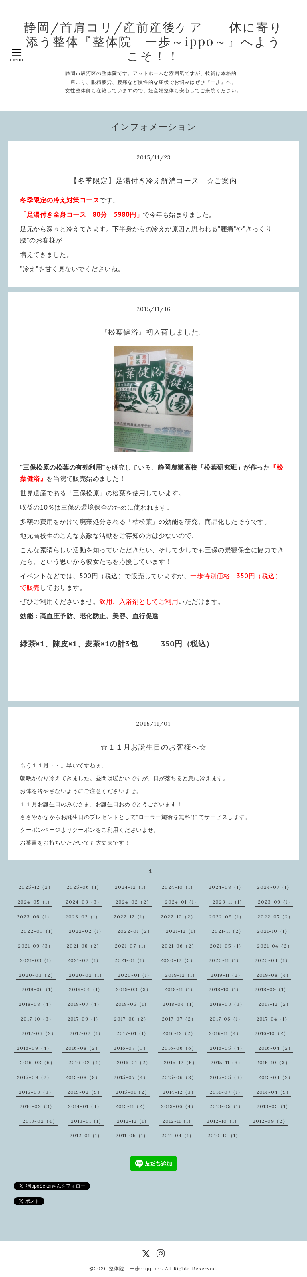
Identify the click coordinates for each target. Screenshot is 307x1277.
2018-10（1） (225, 989)
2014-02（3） (37, 1106)
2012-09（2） (270, 1121)
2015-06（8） (179, 1077)
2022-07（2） (275, 917)
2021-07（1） (131, 946)
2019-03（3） (133, 989)
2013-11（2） (131, 1106)
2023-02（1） (82, 917)
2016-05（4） (227, 1048)
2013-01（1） (87, 1121)
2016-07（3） (131, 1048)
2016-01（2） (134, 1062)
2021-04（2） (274, 946)
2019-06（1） (39, 989)
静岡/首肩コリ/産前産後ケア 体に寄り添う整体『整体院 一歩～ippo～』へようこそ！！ (153, 41)
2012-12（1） (133, 1121)
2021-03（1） (37, 960)
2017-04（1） (273, 1019)
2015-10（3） (273, 1062)
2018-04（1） (180, 1004)
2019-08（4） (273, 975)
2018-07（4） (84, 1004)
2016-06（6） (179, 1048)
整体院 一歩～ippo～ (135, 1268)
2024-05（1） (34, 902)
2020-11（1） (225, 960)
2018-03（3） (227, 1004)
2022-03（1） (38, 931)
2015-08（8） (82, 1077)
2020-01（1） (135, 975)
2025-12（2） (35, 887)
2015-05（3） (227, 1077)
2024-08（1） (226, 887)
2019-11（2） (227, 975)
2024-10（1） (178, 887)
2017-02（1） (86, 1033)
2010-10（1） (224, 1135)
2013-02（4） (40, 1121)
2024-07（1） (274, 887)
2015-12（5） (180, 1062)
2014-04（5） (273, 1092)
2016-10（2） (272, 1033)
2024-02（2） (133, 902)
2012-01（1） (86, 1135)
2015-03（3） (36, 1092)
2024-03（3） (84, 902)
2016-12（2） (179, 1033)
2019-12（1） (181, 975)
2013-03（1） (274, 1106)
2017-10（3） (37, 1019)
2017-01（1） (132, 1033)
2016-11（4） (225, 1033)
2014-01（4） (85, 1106)
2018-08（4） (36, 1004)
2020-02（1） (86, 975)
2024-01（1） (182, 902)
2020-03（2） (37, 975)
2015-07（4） (131, 1077)
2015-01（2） (133, 1092)
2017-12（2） (274, 1004)
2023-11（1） (228, 902)
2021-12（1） (182, 931)
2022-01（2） (134, 931)
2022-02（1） (86, 931)
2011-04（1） (177, 1135)
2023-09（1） (275, 902)
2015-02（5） (84, 1092)
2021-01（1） (130, 960)
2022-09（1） (226, 917)
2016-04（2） (275, 1048)
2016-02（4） (86, 1062)
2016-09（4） (34, 1048)
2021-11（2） (227, 931)
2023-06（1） (34, 917)
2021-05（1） (227, 946)
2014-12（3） (179, 1092)
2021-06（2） (179, 946)
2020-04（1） (272, 960)
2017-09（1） (84, 1019)
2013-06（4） (178, 1106)
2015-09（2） (34, 1077)
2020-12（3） (177, 960)
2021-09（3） (35, 946)
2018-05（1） (132, 1004)
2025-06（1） (84, 887)
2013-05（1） (226, 1106)
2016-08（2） (82, 1048)
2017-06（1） (226, 1019)
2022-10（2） (178, 917)
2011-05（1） (132, 1135)
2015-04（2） (275, 1077)
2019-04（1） (86, 989)
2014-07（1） (226, 1092)
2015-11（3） (227, 1062)
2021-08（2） (84, 946)
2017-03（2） (39, 1033)
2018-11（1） (179, 989)
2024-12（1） (131, 887)
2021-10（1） (273, 931)
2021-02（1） (84, 960)
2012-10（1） (223, 1121)
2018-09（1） (272, 989)
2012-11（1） (177, 1121)
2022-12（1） (130, 917)
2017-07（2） (179, 1019)
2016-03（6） (37, 1062)
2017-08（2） (131, 1019)
